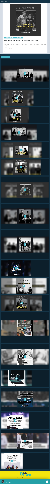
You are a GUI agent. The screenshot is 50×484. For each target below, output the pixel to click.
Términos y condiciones (21, 477)
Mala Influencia (11, 37)
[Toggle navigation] (48, 2)
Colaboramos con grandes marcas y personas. (13, 476)
